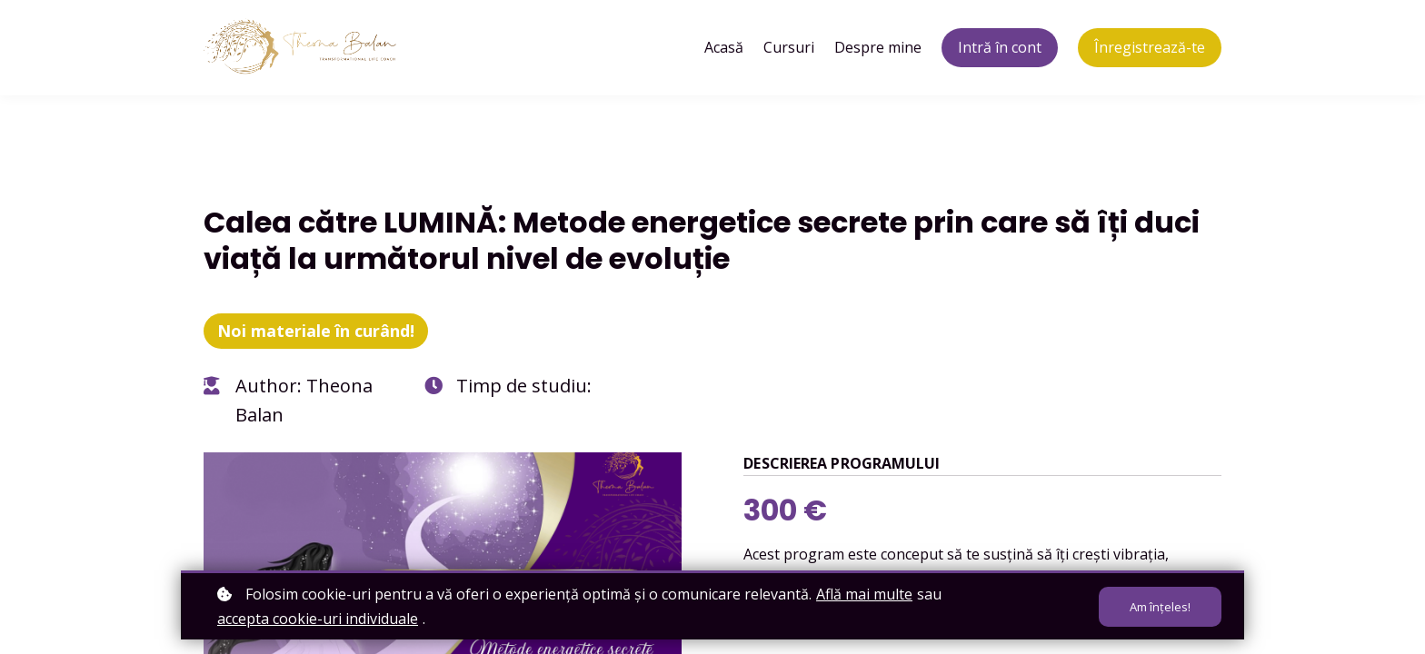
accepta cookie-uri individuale (317, 619)
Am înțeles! (1160, 607)
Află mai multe (864, 594)
